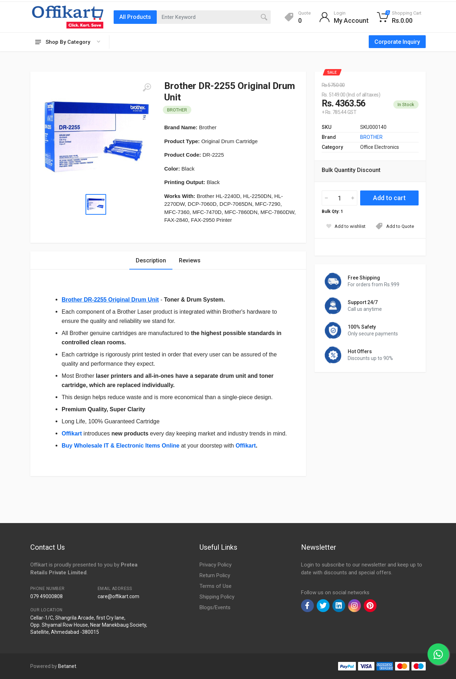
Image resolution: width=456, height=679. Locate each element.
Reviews (190, 260)
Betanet (67, 666)
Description (151, 260)
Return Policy (215, 575)
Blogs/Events (215, 607)
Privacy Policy (216, 565)
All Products (135, 17)
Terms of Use (216, 586)
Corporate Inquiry (397, 41)
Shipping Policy (217, 597)
